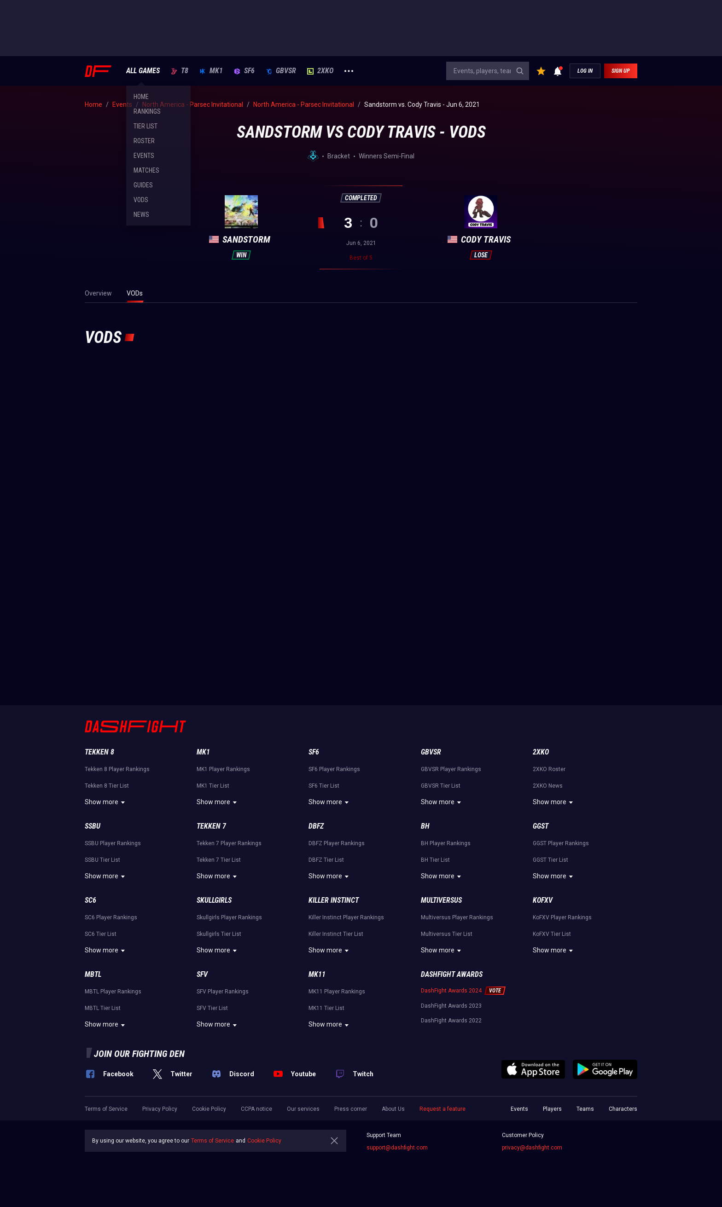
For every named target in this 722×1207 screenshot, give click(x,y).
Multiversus (441, 900)
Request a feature (442, 1109)
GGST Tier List (550, 860)
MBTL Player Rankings (113, 991)
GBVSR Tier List (440, 786)
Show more (106, 802)
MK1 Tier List (213, 786)
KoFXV (543, 900)
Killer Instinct (334, 900)
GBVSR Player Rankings (451, 769)
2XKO (320, 71)
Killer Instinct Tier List (336, 934)
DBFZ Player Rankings (337, 843)
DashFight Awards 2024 (451, 990)
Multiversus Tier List (446, 934)
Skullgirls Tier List (219, 934)
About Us (393, 1109)
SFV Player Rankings (223, 991)
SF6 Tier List (324, 786)
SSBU (92, 826)
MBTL (93, 974)
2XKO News (548, 786)
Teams (585, 1109)
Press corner (350, 1109)
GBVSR (281, 71)
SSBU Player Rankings (113, 843)
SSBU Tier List (102, 860)
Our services (303, 1109)
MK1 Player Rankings (223, 769)
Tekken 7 (211, 826)
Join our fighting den (139, 1053)
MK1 (211, 71)
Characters (623, 1109)
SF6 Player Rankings (334, 769)
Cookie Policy (209, 1109)
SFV (202, 974)
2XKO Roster (549, 769)
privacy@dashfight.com (532, 1147)
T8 (179, 71)
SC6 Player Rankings (111, 917)
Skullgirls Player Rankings (229, 917)
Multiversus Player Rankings (457, 917)
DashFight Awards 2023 (451, 1006)
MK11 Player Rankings (337, 991)
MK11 (317, 974)
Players (552, 1109)
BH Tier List (435, 860)
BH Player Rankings (446, 843)
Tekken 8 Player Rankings (117, 769)
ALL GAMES (143, 71)
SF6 (244, 71)
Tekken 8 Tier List (107, 786)
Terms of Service (106, 1109)
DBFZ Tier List (326, 860)
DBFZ (316, 826)
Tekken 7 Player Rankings (229, 843)
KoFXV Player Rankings (562, 917)
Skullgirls (214, 900)
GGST (540, 826)
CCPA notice (256, 1109)
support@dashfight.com (397, 1147)
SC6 (90, 900)
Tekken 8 (99, 752)
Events (519, 1109)
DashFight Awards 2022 (451, 1020)
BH (425, 826)
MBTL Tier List (103, 1008)
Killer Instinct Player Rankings (346, 917)
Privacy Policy (159, 1109)
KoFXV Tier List (552, 934)
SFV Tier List (212, 1008)
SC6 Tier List (100, 934)
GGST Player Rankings (561, 843)
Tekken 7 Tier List (219, 860)
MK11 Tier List (326, 1008)
